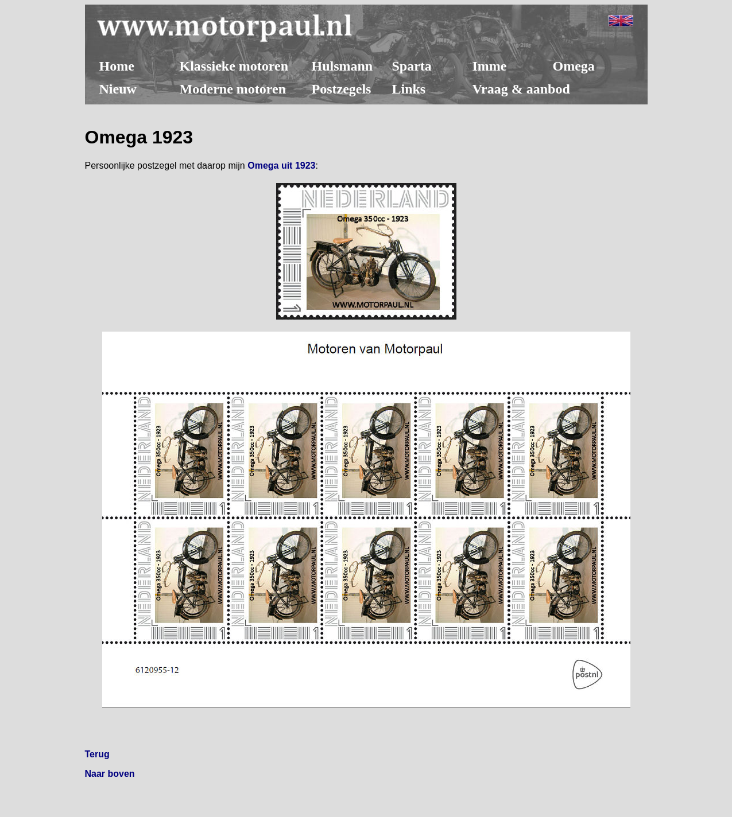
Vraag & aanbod (521, 88)
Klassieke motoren (234, 66)
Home (116, 66)
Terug (97, 754)
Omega (574, 66)
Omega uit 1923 (281, 165)
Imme (489, 66)
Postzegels (341, 88)
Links (409, 88)
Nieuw (118, 88)
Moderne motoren (233, 88)
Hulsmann (342, 66)
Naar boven (110, 774)
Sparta (412, 66)
